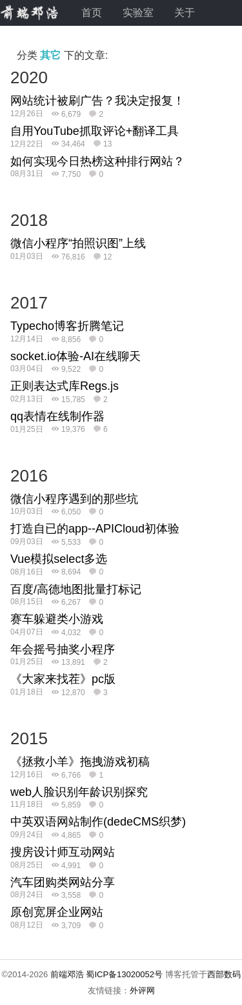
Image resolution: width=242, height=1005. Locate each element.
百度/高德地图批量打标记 (75, 589)
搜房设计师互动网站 (62, 852)
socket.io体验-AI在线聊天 (75, 356)
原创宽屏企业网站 (56, 912)
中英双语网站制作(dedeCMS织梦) (98, 821)
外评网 (142, 990)
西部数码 (224, 974)
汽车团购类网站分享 (62, 882)
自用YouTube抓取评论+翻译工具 (94, 131)
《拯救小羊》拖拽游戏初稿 (80, 761)
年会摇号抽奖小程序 (62, 649)
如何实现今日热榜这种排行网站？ (97, 161)
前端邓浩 (67, 974)
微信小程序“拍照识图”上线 (78, 243)
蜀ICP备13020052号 (124, 974)
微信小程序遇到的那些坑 (74, 498)
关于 (184, 12)
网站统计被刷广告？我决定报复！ (97, 100)
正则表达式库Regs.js (64, 386)
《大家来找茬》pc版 (63, 679)
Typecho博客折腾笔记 (67, 326)
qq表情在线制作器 (57, 416)
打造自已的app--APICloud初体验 (94, 528)
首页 (91, 12)
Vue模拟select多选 (58, 559)
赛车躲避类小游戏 (56, 619)
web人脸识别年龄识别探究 (79, 792)
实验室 (138, 12)
